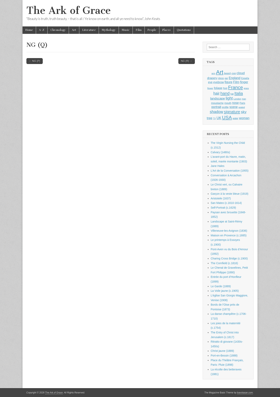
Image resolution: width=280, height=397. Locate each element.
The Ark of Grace (68, 10)
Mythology (109, 30)
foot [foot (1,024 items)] (225, 88)
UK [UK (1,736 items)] (219, 118)
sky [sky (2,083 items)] (244, 112)
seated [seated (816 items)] (241, 107)
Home (29, 30)
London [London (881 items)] (237, 98)
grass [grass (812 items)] (246, 88)
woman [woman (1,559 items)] (244, 118)
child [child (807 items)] (233, 73)
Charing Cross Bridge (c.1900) (229, 258)
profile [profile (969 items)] (225, 107)
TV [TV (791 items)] (214, 118)
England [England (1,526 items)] (234, 78)
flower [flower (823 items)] (210, 88)
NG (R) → (186, 60)
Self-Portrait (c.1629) (223, 207)
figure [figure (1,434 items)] (228, 82)
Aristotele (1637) (221, 198)
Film (139, 30)
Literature (89, 30)
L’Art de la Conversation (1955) (229, 170)
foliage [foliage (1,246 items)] (218, 88)
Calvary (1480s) (220, 152)
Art (74, 30)
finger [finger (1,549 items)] (244, 82)
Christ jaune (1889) (222, 350)
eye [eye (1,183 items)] (210, 82)
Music (126, 30)
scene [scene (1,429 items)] (233, 107)
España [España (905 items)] (245, 78)
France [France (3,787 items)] (235, 87)
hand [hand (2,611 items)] (225, 93)
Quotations (184, 30)
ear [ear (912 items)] (226, 78)
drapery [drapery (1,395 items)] (212, 78)
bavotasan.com (245, 392)
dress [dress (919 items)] (221, 78)
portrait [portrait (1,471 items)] (216, 107)
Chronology (58, 30)
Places (166, 30)
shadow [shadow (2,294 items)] (216, 112)
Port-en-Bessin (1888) (224, 355)
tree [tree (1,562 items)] (209, 118)
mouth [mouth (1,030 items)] (227, 103)
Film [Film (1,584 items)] (236, 82)
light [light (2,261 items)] (229, 98)
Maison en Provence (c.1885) (229, 235)
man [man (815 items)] (244, 99)
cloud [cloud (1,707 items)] (241, 73)
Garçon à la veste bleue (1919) (229, 193)
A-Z (41, 30)
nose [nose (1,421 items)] (235, 102)
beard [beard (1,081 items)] (227, 73)
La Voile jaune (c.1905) (225, 290)
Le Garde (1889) (221, 286)
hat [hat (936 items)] (232, 94)
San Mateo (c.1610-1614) (226, 202)
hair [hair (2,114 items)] (216, 93)
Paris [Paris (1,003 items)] (242, 103)
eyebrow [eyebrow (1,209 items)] (218, 82)
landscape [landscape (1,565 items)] (217, 98)
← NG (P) (34, 60)
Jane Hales (217, 165)
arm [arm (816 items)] (213, 73)
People (152, 30)
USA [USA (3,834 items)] (227, 117)
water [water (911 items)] (235, 118)
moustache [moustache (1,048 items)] (217, 103)
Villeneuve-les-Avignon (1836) (229, 230)
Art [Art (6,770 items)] (219, 72)
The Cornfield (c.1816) (224, 263)
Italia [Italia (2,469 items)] (238, 93)
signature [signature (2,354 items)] (232, 112)
